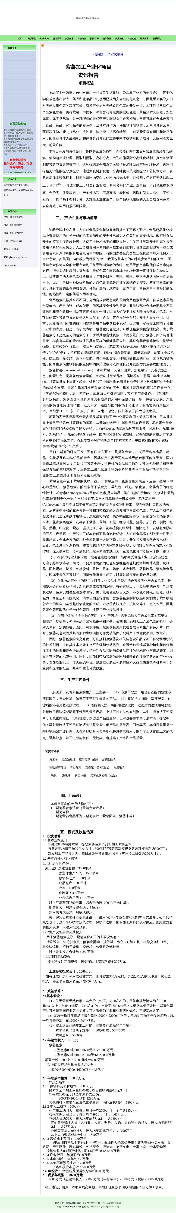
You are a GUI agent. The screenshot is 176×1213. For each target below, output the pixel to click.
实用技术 (69, 38)
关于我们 (32, 38)
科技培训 (82, 38)
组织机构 (44, 38)
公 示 (6, 195)
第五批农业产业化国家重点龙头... (19, 190)
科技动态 (132, 38)
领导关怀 (107, 38)
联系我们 (157, 38)
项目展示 (57, 38)
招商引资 (94, 38)
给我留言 (144, 38)
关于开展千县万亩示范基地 (16, 185)
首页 (19, 38)
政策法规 (119, 38)
